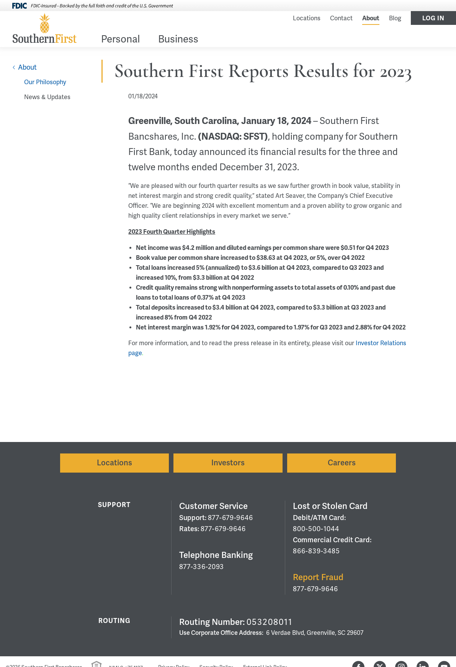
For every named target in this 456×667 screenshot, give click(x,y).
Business (178, 40)
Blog (395, 18)
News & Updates (47, 97)
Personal (120, 40)
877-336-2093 (201, 567)
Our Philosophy (45, 82)
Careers (342, 463)
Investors (228, 463)
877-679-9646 (230, 518)
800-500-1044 (316, 529)
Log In (433, 18)
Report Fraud (318, 577)
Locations (306, 18)
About (370, 18)
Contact (341, 18)
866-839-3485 (316, 551)
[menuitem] (120, 40)
